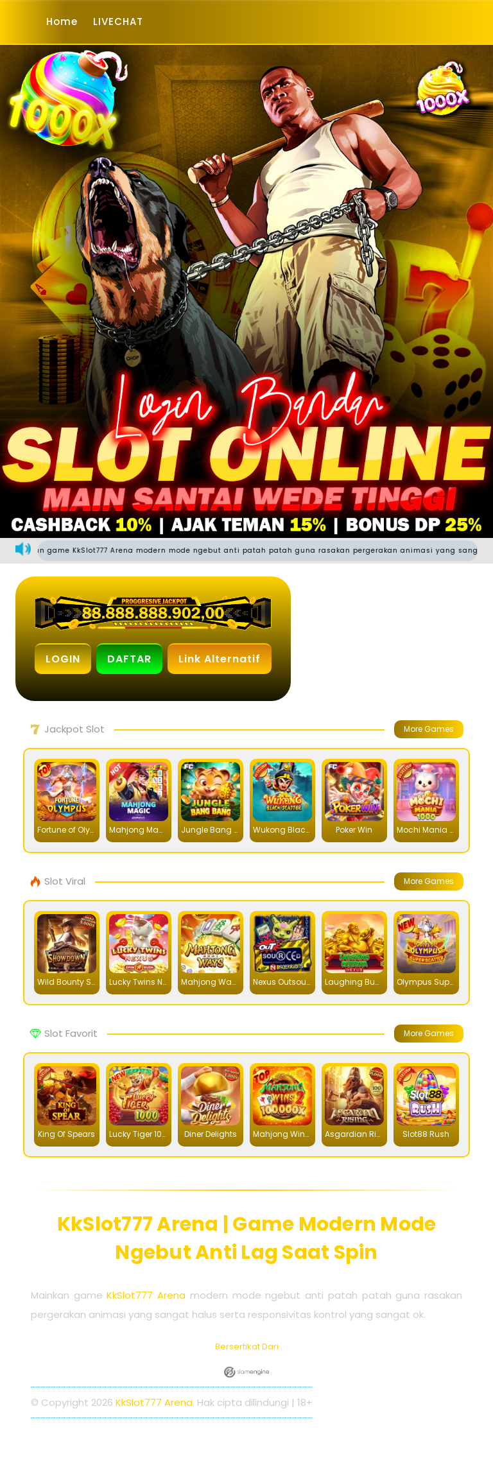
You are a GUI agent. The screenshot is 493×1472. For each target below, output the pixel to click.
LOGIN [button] (63, 659)
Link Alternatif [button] (219, 659)
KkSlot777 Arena (146, 1295)
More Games (429, 728)
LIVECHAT (118, 21)
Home (62, 21)
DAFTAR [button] (129, 659)
